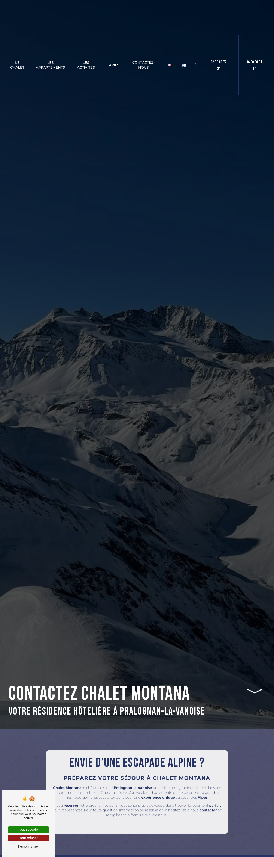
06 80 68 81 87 (254, 65)
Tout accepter (28, 829)
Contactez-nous (143, 65)
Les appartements (50, 65)
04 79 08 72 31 (218, 65)
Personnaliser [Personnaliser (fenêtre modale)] (28, 846)
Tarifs (113, 65)
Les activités (86, 65)
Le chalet (17, 65)
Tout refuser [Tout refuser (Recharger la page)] (28, 838)
